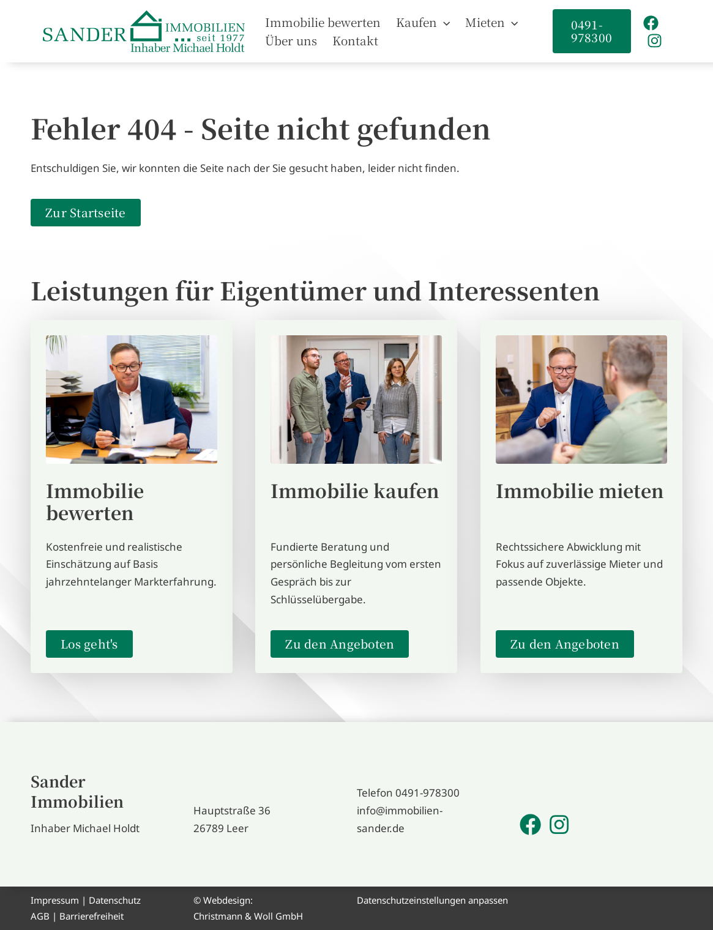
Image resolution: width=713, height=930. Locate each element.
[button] (438, 22)
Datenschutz (115, 900)
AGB (40, 916)
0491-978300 (427, 793)
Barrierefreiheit (91, 916)
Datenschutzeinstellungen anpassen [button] (432, 900)
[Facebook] (650, 23)
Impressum (55, 900)
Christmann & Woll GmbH (248, 916)
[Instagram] (654, 40)
